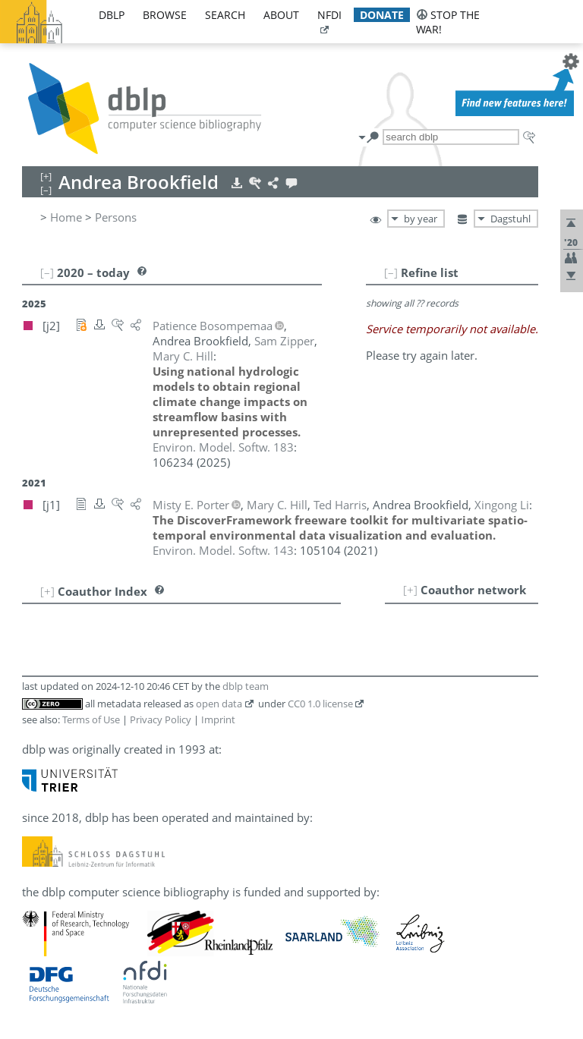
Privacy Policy (160, 719)
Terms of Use (91, 719)
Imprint (218, 719)
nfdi (329, 15)
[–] (391, 272)
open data (219, 703)
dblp (111, 15)
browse (165, 15)
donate (382, 15)
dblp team (245, 686)
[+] (410, 589)
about (281, 15)
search (225, 15)
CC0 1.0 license (320, 703)
